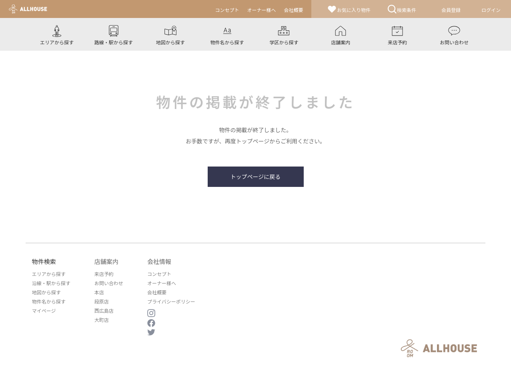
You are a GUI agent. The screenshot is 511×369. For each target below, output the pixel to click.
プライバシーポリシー (171, 301)
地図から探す (46, 292)
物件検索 (44, 261)
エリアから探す (49, 273)
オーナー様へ (161, 283)
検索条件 (401, 9)
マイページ (44, 310)
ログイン (491, 9)
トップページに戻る (255, 177)
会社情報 (159, 261)
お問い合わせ (108, 283)
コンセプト (159, 273)
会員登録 (451, 9)
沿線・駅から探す (51, 283)
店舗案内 (106, 261)
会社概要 (156, 292)
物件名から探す (49, 301)
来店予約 (104, 273)
